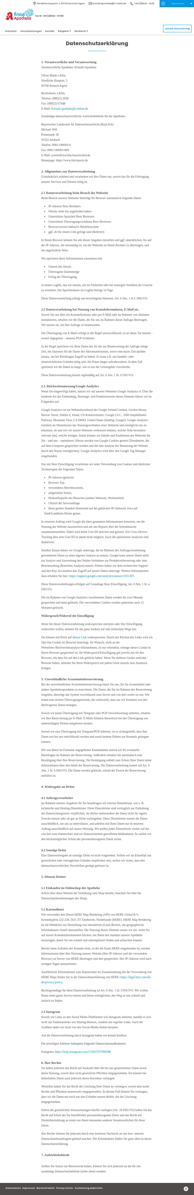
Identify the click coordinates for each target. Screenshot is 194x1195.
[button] (177, 3)
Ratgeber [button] (64, 31)
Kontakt (49, 31)
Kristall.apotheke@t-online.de (69, 108)
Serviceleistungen (31, 31)
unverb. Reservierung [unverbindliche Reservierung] (177, 28)
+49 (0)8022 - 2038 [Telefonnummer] (142, 3)
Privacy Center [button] (64, 1188)
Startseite (11, 31)
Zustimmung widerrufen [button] (89, 1188)
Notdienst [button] (81, 31)
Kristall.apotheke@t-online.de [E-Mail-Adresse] (107, 3)
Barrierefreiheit (46, 1188)
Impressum (28, 1188)
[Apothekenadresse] (59, 3)
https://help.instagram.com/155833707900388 (83, 1051)
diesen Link (79, 637)
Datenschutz (13, 1188)
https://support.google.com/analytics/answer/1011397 (101, 576)
